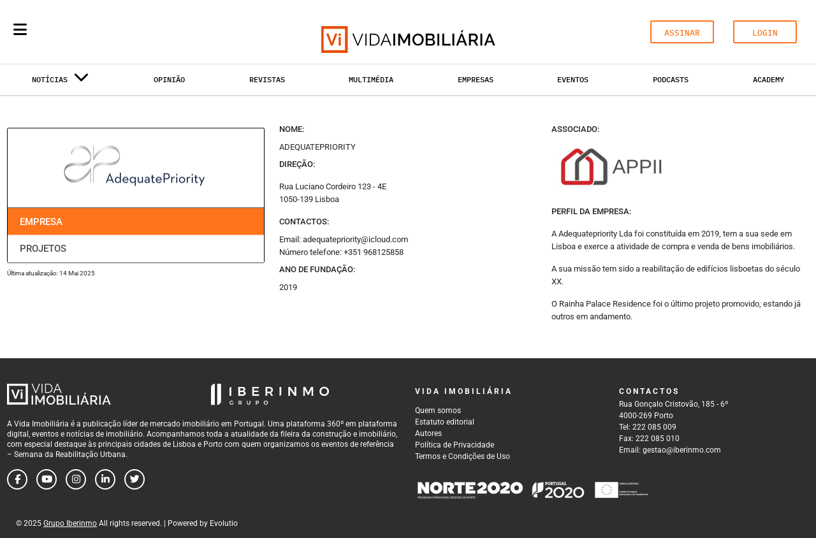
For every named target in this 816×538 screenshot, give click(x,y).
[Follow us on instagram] (76, 479)
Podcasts (670, 79)
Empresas (475, 79)
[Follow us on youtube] (46, 479)
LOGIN (765, 32)
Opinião (169, 79)
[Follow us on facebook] (17, 479)
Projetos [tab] (43, 248)
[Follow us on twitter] (134, 479)
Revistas (267, 79)
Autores (428, 433)
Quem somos (438, 410)
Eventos (572, 79)
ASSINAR (682, 32)
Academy (768, 79)
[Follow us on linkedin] (105, 479)
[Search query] (94, 31)
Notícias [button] (60, 82)
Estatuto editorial (444, 422)
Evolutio (224, 523)
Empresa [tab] (41, 221)
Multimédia (371, 79)
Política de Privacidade (454, 444)
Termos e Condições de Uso (462, 456)
